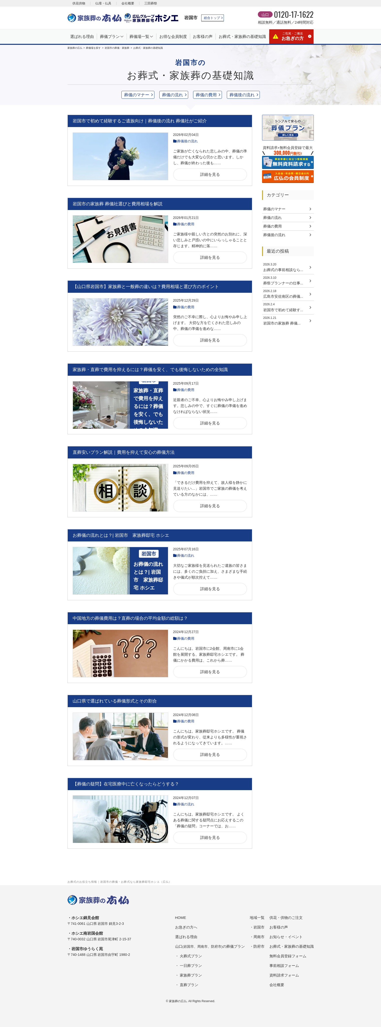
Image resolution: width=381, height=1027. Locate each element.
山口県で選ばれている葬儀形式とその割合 (115, 701)
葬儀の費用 (206, 95)
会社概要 (127, 3)
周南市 (259, 937)
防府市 (259, 946)
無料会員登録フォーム (287, 956)
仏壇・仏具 (103, 3)
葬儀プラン (110, 36)
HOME (180, 917)
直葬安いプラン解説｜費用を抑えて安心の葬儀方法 (124, 452)
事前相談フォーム (284, 965)
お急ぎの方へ (186, 927)
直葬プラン (189, 985)
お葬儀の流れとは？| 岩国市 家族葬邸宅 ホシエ (121, 535)
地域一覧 (257, 917)
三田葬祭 (150, 3)
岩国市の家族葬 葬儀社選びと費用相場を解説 (118, 203)
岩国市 (191, 17)
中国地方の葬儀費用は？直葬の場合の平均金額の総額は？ (130, 618)
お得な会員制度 (173, 36)
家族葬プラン (191, 975)
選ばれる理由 (82, 36)
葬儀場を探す (93, 48)
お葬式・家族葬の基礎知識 (242, 36)
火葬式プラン (191, 956)
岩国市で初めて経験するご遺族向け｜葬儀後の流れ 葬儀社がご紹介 (140, 120)
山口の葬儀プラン (210, 946)
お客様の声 (203, 36)
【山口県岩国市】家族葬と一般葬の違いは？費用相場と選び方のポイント (146, 286)
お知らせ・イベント (286, 937)
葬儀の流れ (172, 95)
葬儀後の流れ (242, 95)
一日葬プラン (191, 965)
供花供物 (78, 3)
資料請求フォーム (284, 975)
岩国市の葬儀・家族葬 (117, 48)
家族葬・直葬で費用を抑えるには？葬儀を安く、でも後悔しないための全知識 (150, 369)
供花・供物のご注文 (286, 917)
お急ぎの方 (293, 36)
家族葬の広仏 (74, 48)
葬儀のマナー (136, 95)
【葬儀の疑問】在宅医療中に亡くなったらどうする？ (126, 784)
